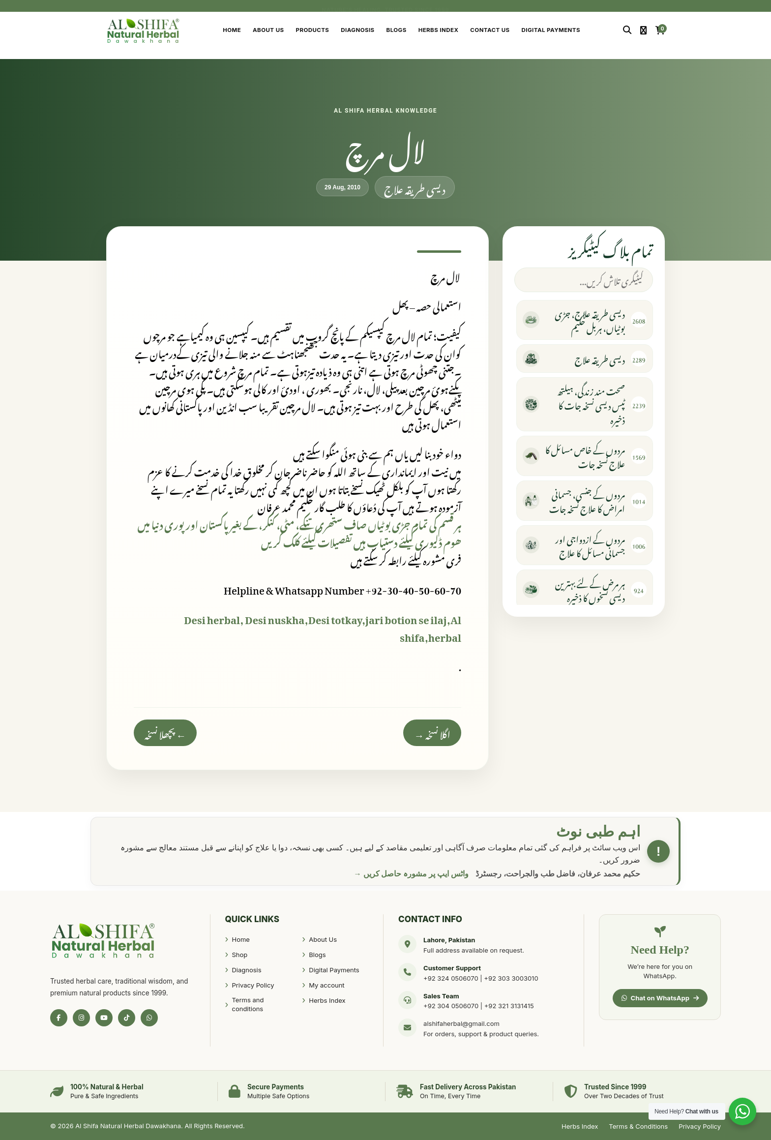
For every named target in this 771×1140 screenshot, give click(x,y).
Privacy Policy (253, 985)
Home (232, 30)
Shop (239, 955)
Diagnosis (357, 30)
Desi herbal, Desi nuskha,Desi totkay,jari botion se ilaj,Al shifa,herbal (322, 626)
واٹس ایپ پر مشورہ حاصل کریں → (411, 874)
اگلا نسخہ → (432, 732)
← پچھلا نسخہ (165, 732)
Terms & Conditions (638, 1126)
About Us (268, 30)
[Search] (627, 30)
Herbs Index (438, 30)
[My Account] (643, 30)
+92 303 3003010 (511, 978)
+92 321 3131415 (509, 1006)
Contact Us (489, 30)
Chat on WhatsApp (660, 998)
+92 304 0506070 (450, 1006)
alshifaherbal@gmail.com (461, 1023)
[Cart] (660, 30)
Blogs (396, 30)
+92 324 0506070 (450, 978)
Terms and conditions (248, 1004)
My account (326, 985)
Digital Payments (551, 30)
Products (312, 30)
